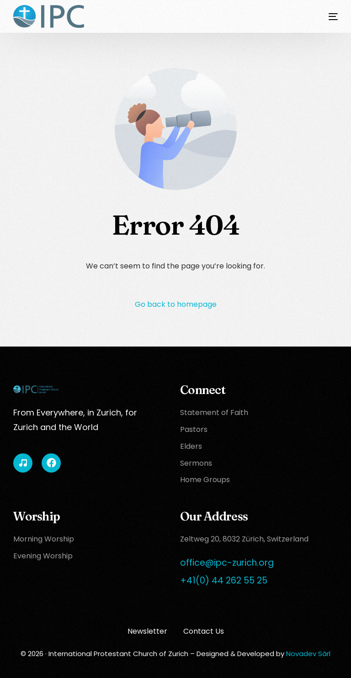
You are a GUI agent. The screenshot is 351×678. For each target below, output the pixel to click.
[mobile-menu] (326, 16)
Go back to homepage (176, 304)
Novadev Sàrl (308, 653)
